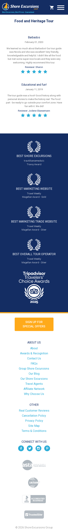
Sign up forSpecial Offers (34, 324)
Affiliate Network (34, 389)
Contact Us (34, 358)
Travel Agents (34, 384)
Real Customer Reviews (34, 410)
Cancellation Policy (34, 415)
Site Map (34, 426)
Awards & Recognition (34, 353)
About (34, 348)
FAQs (34, 363)
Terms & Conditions (34, 431)
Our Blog (34, 373)
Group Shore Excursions (34, 368)
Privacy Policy (34, 420)
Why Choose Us (34, 394)
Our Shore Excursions (34, 378)
